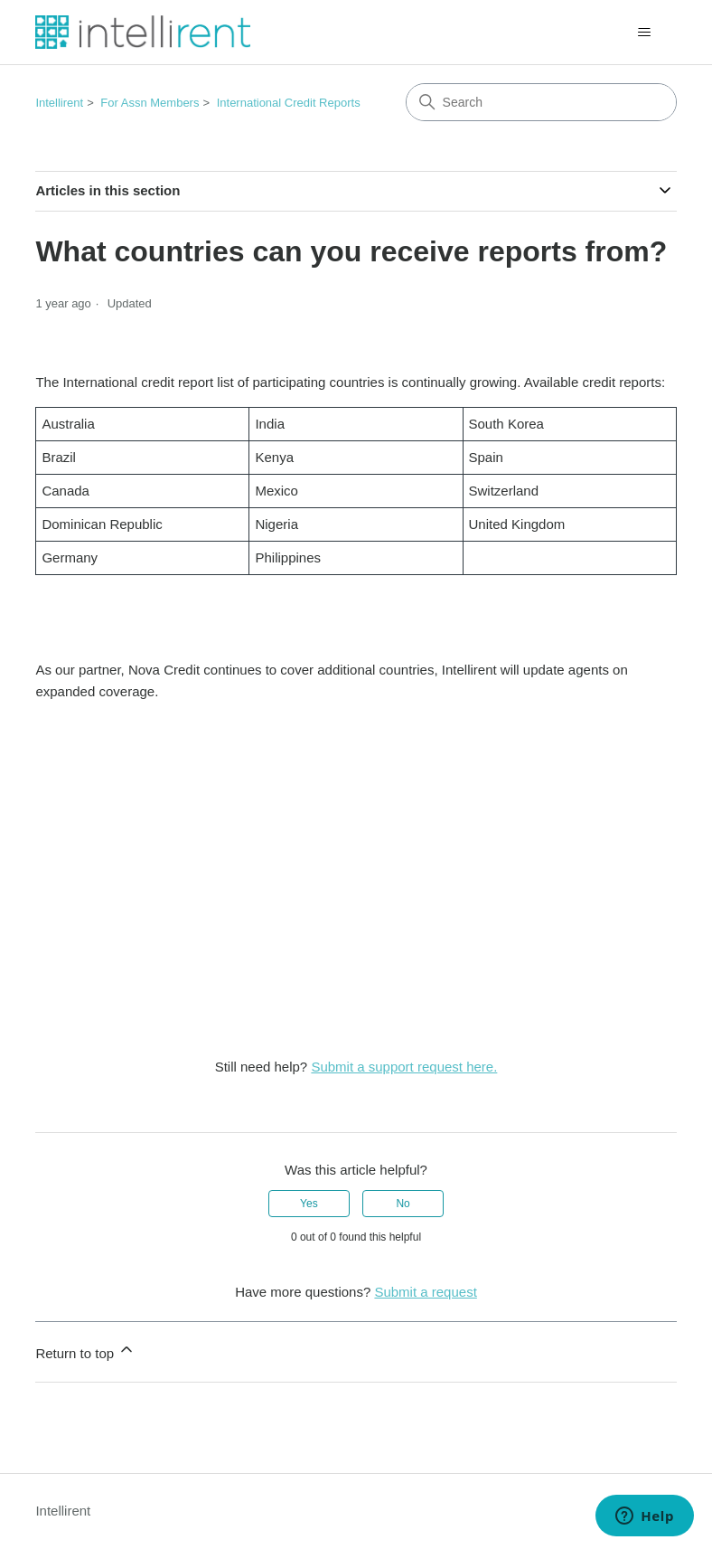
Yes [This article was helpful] (309, 1203)
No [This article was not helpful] (402, 1203)
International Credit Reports (289, 102)
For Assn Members (149, 102)
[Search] (541, 102)
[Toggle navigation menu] (645, 32)
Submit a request (425, 1291)
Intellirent (59, 102)
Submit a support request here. (404, 1066)
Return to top (85, 1350)
